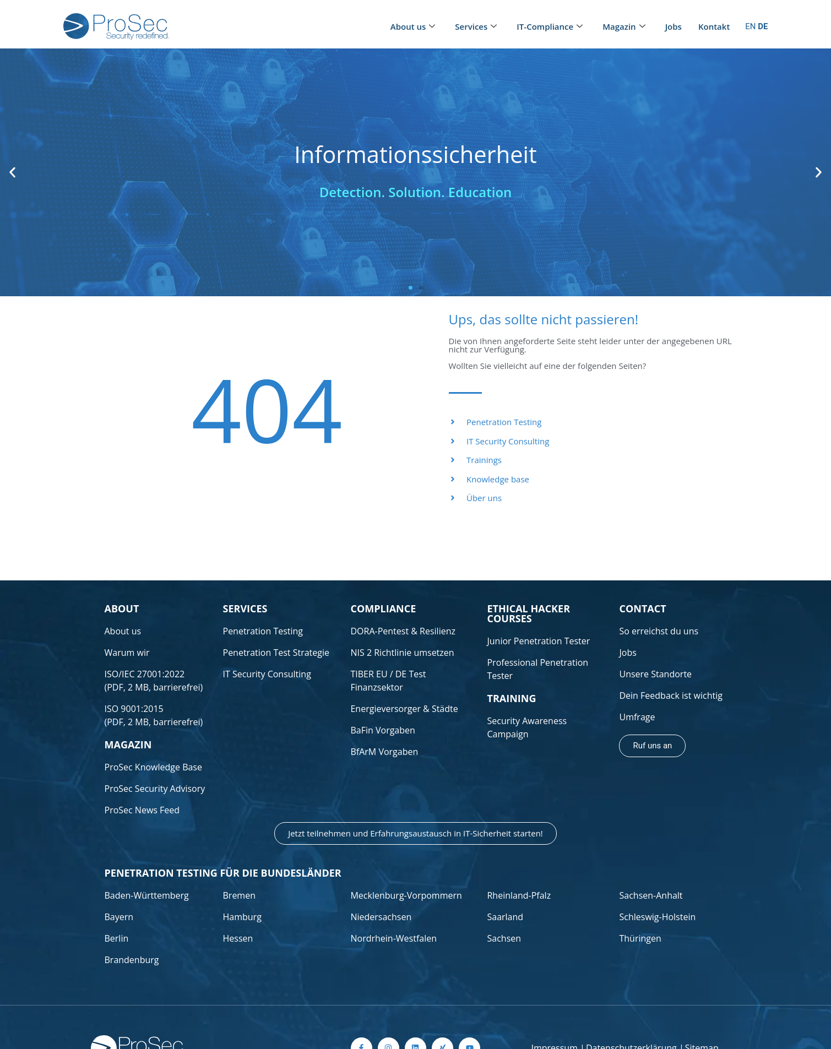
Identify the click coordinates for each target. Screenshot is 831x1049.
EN (750, 26)
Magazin (623, 26)
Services (476, 26)
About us (413, 26)
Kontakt (714, 26)
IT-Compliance (550, 26)
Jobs (673, 26)
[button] (12, 173)
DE (763, 26)
